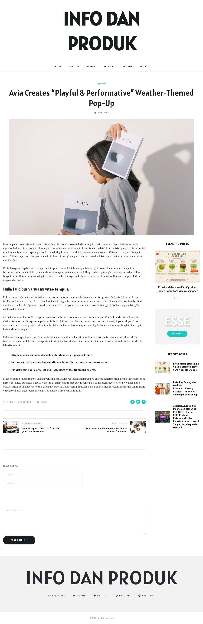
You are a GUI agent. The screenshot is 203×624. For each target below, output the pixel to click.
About (144, 66)
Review (91, 66)
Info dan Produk (101, 577)
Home (58, 66)
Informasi (109, 66)
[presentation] (27, 496)
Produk (127, 66)
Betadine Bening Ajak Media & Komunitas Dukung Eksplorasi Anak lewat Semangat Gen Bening (185, 388)
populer (74, 66)
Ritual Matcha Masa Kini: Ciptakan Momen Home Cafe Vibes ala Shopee (177, 289)
